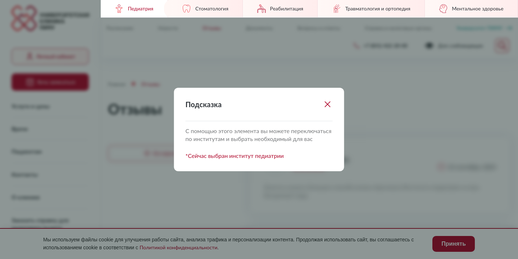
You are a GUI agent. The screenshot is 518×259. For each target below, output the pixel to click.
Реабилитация (280, 8)
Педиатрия (134, 8)
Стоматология (205, 8)
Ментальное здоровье (471, 8)
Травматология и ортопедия (371, 8)
